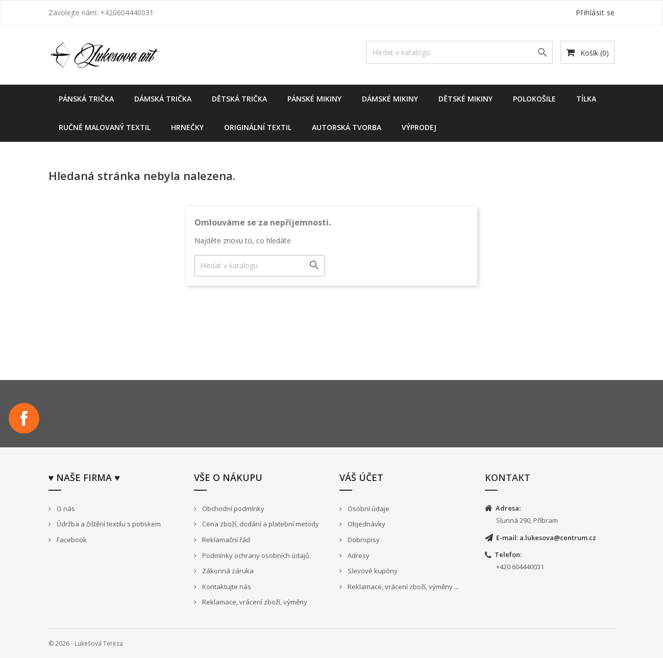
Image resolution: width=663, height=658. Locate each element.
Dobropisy (363, 539)
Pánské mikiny (314, 99)
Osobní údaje (367, 508)
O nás (65, 508)
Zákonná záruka (227, 570)
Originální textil (257, 127)
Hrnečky (187, 127)
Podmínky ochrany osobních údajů (255, 555)
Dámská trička (162, 99)
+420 (504, 566)
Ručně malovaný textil (105, 127)
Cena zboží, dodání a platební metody (260, 523)
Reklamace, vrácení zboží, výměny (254, 601)
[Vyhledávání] (459, 52)
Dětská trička (239, 99)
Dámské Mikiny (390, 99)
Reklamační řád (225, 539)
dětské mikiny (465, 99)
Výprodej (419, 127)
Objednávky (365, 523)
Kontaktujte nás (226, 586)
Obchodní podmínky (232, 508)
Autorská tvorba (346, 127)
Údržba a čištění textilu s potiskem (108, 523)
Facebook (24, 418)
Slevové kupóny (372, 570)
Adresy (358, 555)
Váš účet (361, 477)
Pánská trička (86, 99)
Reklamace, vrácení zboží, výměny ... (402, 586)
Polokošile (534, 99)
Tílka (586, 99)
